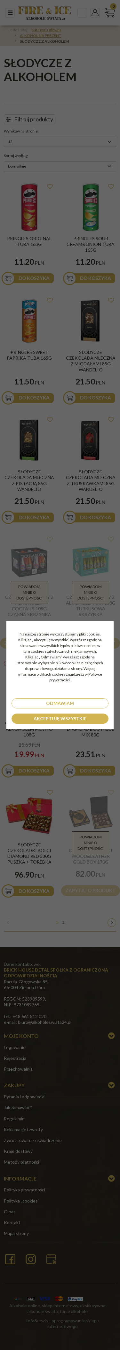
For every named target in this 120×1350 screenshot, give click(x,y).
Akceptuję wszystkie (60, 718)
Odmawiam (60, 703)
